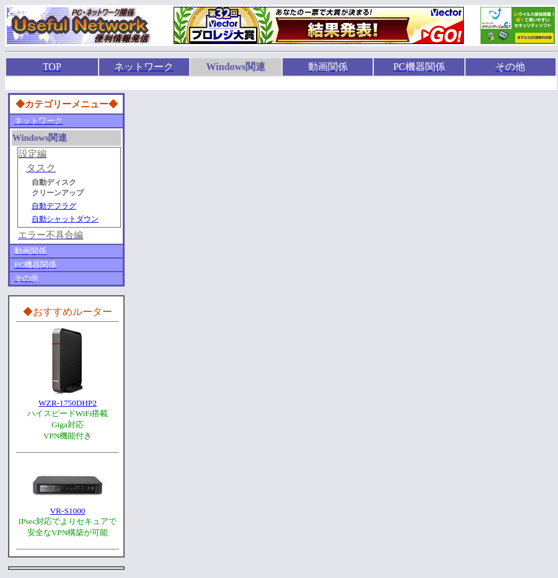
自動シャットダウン (65, 219)
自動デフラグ (54, 206)
